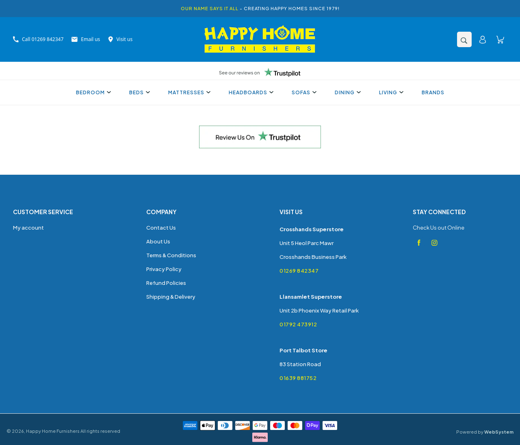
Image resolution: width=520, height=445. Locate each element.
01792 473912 (298, 324)
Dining (347, 92)
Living (390, 92)
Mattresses (188, 92)
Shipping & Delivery (170, 296)
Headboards (250, 92)
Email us (86, 39)
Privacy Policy (164, 269)
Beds (138, 92)
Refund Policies (166, 283)
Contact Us (161, 227)
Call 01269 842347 (38, 39)
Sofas (303, 92)
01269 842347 (299, 270)
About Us (158, 241)
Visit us (120, 39)
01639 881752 (298, 378)
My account (28, 227)
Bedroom (92, 92)
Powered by (485, 431)
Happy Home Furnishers (53, 431)
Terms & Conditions (171, 255)
